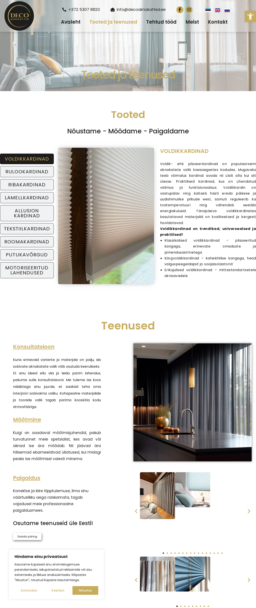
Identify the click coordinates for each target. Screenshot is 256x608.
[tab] (27, 159)
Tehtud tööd (161, 22)
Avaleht (70, 22)
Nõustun (85, 590)
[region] (56, 574)
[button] (250, 16)
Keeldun (58, 590)
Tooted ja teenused (113, 22)
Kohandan (29, 590)
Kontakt (218, 22)
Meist (192, 22)
